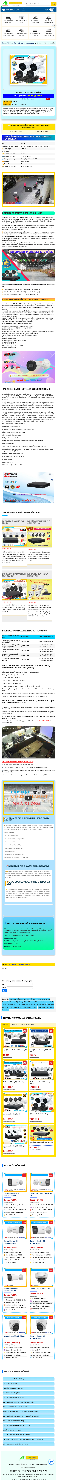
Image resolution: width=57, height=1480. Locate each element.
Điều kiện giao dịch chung (28, 1467)
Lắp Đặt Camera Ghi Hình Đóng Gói (13, 1397)
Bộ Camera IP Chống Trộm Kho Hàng (13, 1082)
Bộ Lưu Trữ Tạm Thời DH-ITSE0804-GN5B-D (34, 1004)
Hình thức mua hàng (15, 1464)
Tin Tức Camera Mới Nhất (17, 1371)
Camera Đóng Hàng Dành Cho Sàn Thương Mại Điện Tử (19, 1402)
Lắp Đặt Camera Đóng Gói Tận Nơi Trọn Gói (15, 1444)
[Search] (38, 4)
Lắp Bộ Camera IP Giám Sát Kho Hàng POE (15, 1050)
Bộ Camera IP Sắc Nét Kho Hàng (46, 43)
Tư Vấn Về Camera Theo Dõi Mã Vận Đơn (15, 1407)
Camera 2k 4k (15, 1025)
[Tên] (19, 981)
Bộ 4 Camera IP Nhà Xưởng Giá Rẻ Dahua (25, 1007)
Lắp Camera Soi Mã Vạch (10, 1383)
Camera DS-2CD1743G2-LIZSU (40, 1289)
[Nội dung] (28, 974)
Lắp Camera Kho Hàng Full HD (11, 1114)
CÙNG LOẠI (5, 1025)
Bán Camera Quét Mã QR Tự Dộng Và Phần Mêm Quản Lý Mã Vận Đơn (23, 1439)
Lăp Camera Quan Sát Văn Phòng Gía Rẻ (38, 575)
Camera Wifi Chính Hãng (9, 43)
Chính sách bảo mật (41, 1464)
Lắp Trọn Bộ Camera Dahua (26, 43)
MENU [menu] (49, 9)
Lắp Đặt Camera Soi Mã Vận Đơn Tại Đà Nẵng (16, 1425)
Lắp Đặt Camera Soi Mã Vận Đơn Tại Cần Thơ (16, 1434)
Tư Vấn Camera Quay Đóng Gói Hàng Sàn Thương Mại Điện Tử (21, 1411)
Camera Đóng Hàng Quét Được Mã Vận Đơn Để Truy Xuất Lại (21, 1416)
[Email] (20, 984)
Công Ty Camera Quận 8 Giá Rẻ (11, 1004)
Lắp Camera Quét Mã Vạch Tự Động (13, 1379)
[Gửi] (4, 990)
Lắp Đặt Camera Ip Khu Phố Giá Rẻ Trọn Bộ (38, 522)
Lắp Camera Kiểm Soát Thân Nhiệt (19, 999)
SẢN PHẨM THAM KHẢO (28, 1025)
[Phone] (20, 987)
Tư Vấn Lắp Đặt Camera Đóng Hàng (13, 1421)
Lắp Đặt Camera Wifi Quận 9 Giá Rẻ (34, 1002)
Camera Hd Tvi (49, 1002)
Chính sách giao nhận (28, 1464)
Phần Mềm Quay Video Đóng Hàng (13, 1388)
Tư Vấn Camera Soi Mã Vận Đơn (12, 1430)
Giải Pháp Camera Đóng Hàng (11, 1393)
